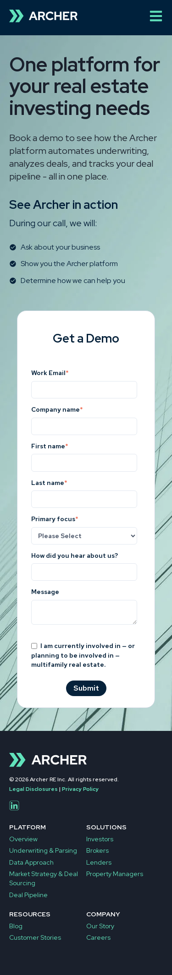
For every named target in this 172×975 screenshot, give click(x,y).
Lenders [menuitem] (98, 862)
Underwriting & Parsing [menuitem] (43, 850)
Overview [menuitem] (23, 839)
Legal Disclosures (33, 789)
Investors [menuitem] (99, 839)
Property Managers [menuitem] (114, 874)
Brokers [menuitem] (97, 850)
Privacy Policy (80, 789)
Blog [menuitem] (15, 926)
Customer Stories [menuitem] (35, 937)
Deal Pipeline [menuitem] (28, 895)
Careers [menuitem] (98, 937)
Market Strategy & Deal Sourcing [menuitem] (43, 878)
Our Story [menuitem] (100, 926)
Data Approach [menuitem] (31, 862)
